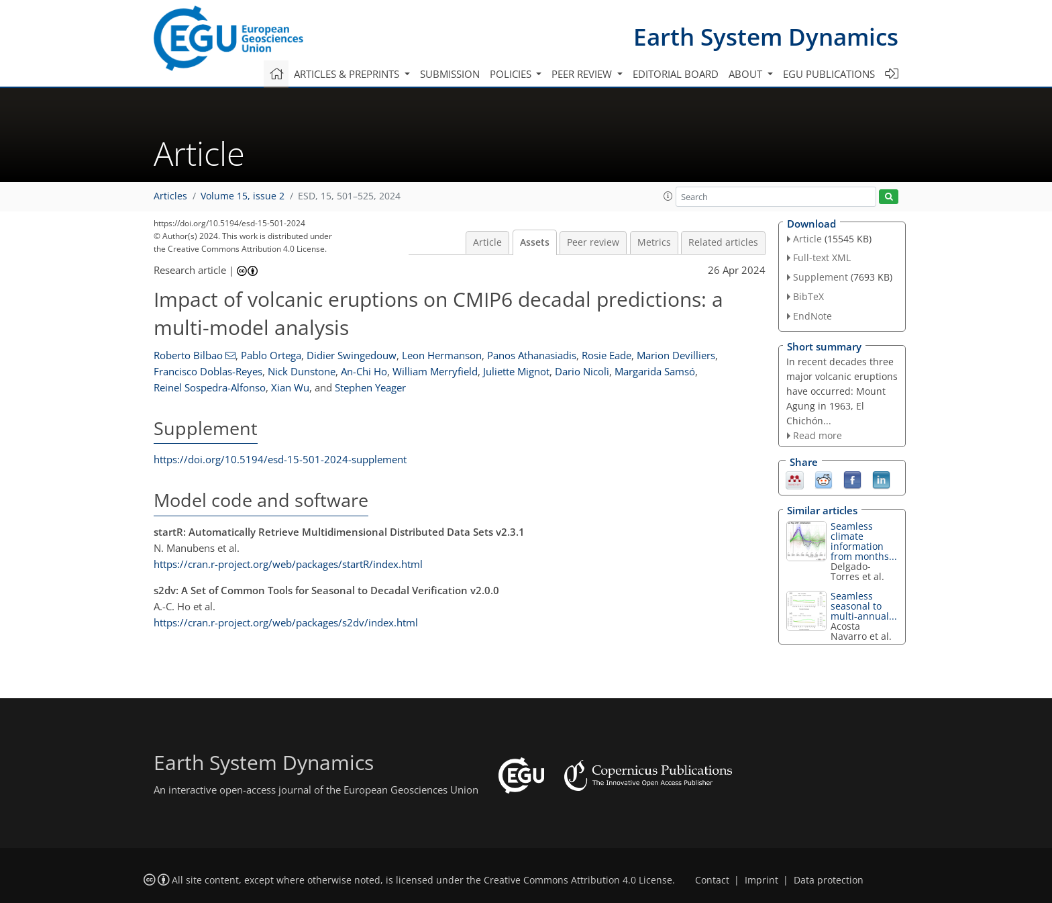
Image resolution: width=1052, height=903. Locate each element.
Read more (817, 435)
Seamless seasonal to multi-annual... (864, 605)
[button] (668, 196)
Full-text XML (822, 257)
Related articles (723, 242)
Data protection (828, 880)
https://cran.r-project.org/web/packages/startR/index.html (288, 564)
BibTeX (808, 296)
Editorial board (676, 74)
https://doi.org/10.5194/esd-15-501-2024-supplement (280, 459)
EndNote (812, 316)
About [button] (747, 74)
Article (487, 242)
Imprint (761, 880)
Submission (450, 74)
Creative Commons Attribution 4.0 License (578, 880)
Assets (534, 242)
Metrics (654, 242)
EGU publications (829, 74)
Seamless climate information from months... (864, 541)
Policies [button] (512, 74)
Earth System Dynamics (765, 36)
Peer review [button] (583, 74)
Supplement (820, 277)
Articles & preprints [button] (348, 74)
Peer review (593, 242)
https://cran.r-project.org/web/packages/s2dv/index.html (286, 622)
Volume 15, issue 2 (242, 196)
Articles (170, 196)
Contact (712, 880)
